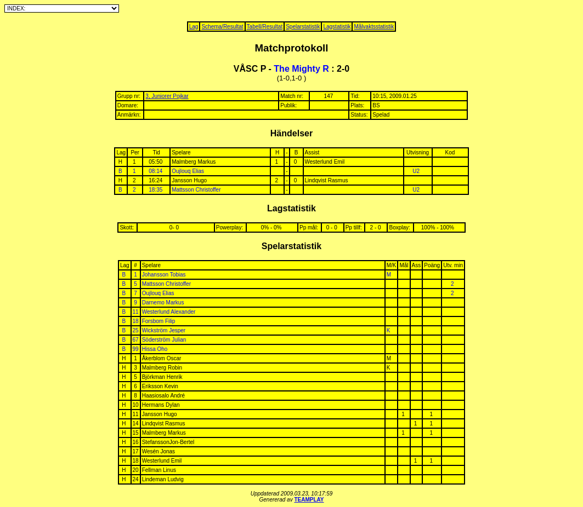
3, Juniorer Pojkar (166, 96)
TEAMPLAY (309, 500)
